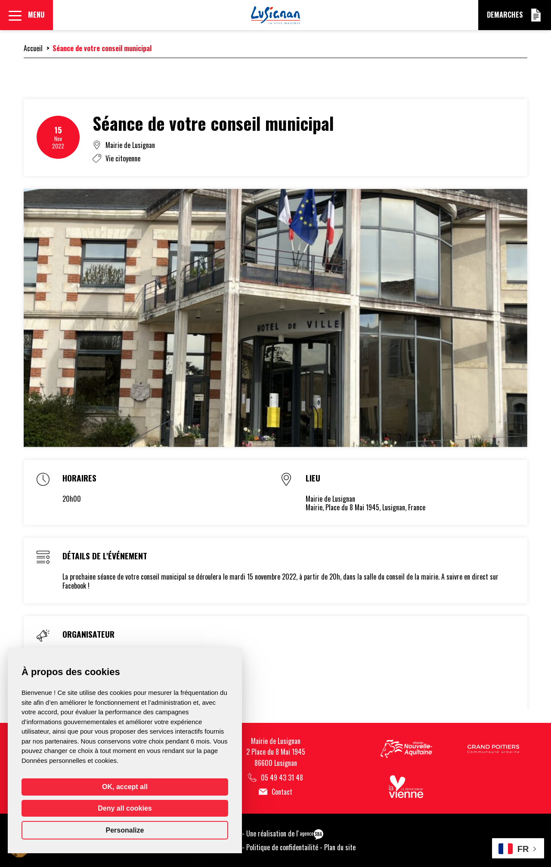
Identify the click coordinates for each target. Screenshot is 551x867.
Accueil (33, 48)
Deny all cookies (125, 808)
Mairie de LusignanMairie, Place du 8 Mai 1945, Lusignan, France (365, 503)
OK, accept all (125, 786)
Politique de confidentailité (282, 847)
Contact (275, 791)
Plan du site (340, 847)
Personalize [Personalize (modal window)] (125, 830)
